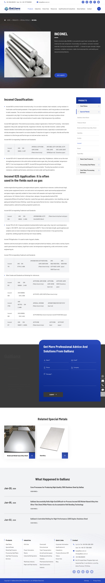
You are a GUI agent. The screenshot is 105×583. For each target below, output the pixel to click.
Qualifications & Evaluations (67, 9)
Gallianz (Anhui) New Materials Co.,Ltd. (22, 580)
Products (30, 9)
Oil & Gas (26, 544)
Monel (79, 148)
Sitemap (86, 580)
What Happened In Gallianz (52, 481)
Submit (53, 393)
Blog (57, 561)
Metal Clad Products (85, 159)
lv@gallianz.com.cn (44, 2)
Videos (58, 556)
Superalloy (80, 153)
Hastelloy (79, 133)
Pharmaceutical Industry (46, 561)
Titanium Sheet (81, 123)
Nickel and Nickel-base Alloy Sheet (86, 128)
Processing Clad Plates (86, 165)
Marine (26, 553)
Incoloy (79, 138)
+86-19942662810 (11, 2)
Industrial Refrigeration (30, 556)
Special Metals (25, 20)
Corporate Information (62, 544)
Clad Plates (82, 106)
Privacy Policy (97, 580)
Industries (38, 9)
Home (8, 20)
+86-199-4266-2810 (88, 544)
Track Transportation (45, 550)
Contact (89, 9)
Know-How (46, 9)
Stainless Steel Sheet (83, 117)
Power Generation (29, 550)
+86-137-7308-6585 (86, 547)
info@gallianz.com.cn (82, 554)
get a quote (60, 75)
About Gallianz (81, 9)
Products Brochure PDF (62, 553)
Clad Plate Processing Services (86, 171)
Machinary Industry (29, 561)
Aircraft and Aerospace (46, 553)
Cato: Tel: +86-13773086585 (24, 2)
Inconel (34, 20)
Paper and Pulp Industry (30, 564)
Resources (54, 9)
